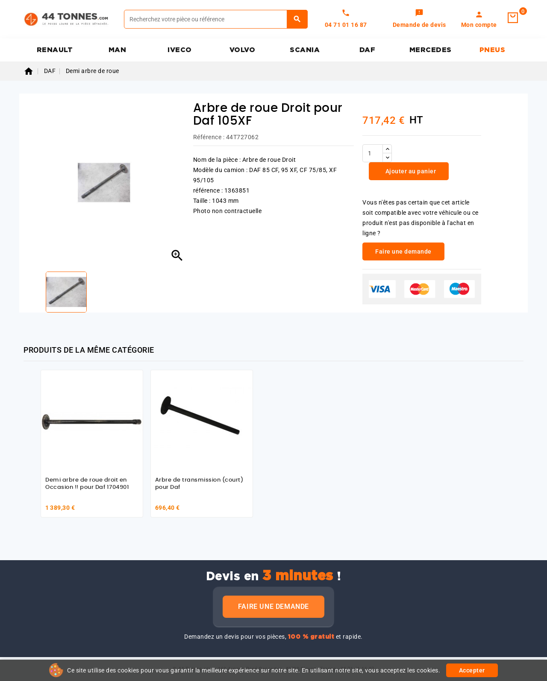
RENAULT (55, 50)
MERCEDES (430, 50)
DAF (367, 50)
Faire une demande (273, 606)
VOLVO (242, 50)
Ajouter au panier (410, 171)
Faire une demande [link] (403, 251)
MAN (117, 50)
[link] (419, 19)
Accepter (472, 670)
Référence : (209, 137)
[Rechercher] (216, 19)
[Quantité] (372, 153)
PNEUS (492, 50)
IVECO (180, 50)
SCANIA (305, 50)
